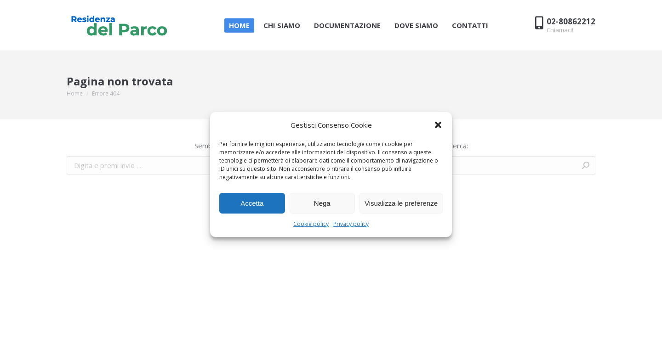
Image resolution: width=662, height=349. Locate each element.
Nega (322, 203)
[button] (438, 124)
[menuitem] (239, 25)
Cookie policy (311, 224)
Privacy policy (351, 224)
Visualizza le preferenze (401, 203)
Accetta (251, 203)
